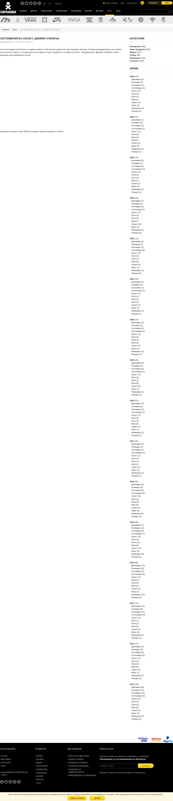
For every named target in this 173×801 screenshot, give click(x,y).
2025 (132, 117)
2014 (132, 562)
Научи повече (77, 798)
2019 (132, 360)
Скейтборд (61, 11)
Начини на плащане (78, 766)
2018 (132, 400)
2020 (132, 319)
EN (49, 4)
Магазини (6, 759)
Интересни (135, 46)
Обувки (23, 11)
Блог (109, 11)
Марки (133, 52)
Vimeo (60, 131)
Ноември (135, 82)
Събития (134, 61)
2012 (132, 644)
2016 (132, 481)
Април (134, 102)
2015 (132, 522)
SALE (118, 11)
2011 (132, 684)
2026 (132, 76)
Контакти (6, 763)
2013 (132, 603)
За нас (4, 756)
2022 (132, 238)
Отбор (133, 55)
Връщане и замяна (78, 763)
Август (134, 91)
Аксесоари (46, 11)
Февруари (136, 108)
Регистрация (132, 3)
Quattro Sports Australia (43, 131)
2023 (132, 198)
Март (133, 105)
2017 (132, 441)
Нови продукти (137, 49)
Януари (134, 111)
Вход (122, 3)
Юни (133, 97)
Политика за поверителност (76, 770)
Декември (136, 79)
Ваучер (88, 11)
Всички (99, 11)
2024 (132, 157)
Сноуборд (76, 11)
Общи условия (75, 759)
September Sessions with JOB (13, 131)
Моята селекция (112, 3)
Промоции (135, 58)
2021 (132, 279)
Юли (133, 94)
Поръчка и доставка (78, 756)
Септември (136, 88)
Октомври (136, 85)
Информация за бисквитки (82, 775)
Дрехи (34, 11)
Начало (5, 29)
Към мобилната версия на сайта (14, 773)
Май (133, 99)
